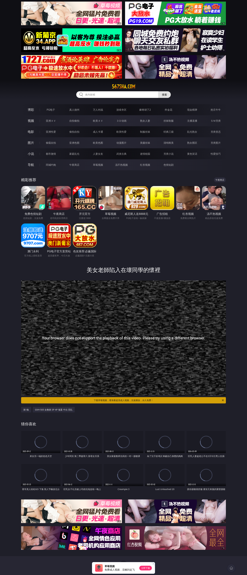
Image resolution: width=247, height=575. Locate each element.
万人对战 (98, 109)
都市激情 (51, 154)
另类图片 (216, 142)
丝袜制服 (169, 120)
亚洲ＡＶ (51, 120)
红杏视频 (145, 165)
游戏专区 (121, 109)
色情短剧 (169, 165)
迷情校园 (145, 154)
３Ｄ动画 (121, 120)
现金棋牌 (192, 109)
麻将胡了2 (145, 109)
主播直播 (192, 120)
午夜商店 (74, 165)
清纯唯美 (169, 142)
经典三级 (169, 131)
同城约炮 (51, 165)
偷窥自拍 (51, 142)
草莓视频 (98, 165)
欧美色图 (98, 142)
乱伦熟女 (192, 131)
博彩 (31, 110)
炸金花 (168, 109)
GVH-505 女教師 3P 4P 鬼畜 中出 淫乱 (53, 409)
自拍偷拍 (74, 120)
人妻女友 (98, 154)
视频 (31, 121)
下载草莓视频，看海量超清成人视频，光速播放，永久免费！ (159, 400)
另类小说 (169, 154)
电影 (31, 132)
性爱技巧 (216, 154)
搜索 (164, 94)
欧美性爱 (121, 131)
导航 (31, 165)
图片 (31, 143)
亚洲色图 (74, 142)
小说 (31, 154)
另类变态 (216, 131)
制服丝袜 (145, 131)
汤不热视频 (121, 165)
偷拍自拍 (74, 131)
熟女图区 (192, 142)
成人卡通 (98, 131)
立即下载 (145, 568)
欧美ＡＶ (98, 120)
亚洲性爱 (51, 131)
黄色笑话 (192, 154)
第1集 (26, 409)
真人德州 (74, 109)
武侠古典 (121, 154)
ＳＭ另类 (216, 120)
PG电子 (51, 109)
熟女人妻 (145, 120)
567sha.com (123, 86)
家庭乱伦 (74, 154)
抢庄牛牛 (216, 109)
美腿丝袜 (145, 142)
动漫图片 (121, 142)
